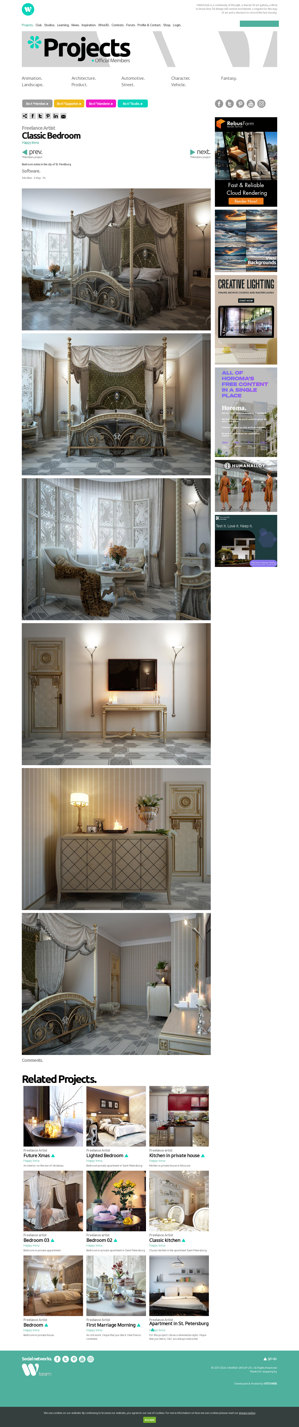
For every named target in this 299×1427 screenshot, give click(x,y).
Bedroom (36, 1325)
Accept (149, 1419)
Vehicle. (178, 84)
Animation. (32, 78)
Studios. (49, 25)
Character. (180, 78)
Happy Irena (30, 142)
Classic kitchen (167, 1240)
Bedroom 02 (102, 1240)
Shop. (167, 25)
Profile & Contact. (149, 25)
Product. (79, 84)
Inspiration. (89, 25)
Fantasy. (229, 78)
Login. (177, 25)
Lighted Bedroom (107, 1155)
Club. (39, 25)
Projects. (28, 25)
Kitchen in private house (177, 1155)
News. (75, 25)
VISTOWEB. (270, 1383)
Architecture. (84, 78)
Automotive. (133, 78)
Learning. (63, 25)
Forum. (131, 25)
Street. (127, 84)
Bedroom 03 (39, 1240)
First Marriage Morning (113, 1325)
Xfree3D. (104, 25)
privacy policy (247, 1413)
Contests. (118, 25)
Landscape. (32, 84)
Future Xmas (39, 1155)
